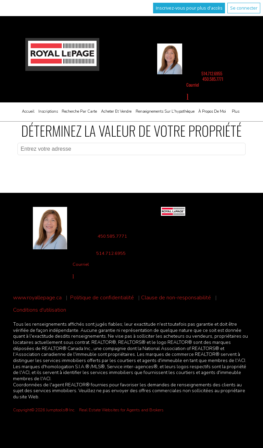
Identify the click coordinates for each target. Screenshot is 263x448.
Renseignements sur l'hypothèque (165, 111)
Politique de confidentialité (102, 297)
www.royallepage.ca (37, 297)
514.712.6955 (211, 73)
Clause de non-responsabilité (176, 297)
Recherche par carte (79, 111)
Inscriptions (48, 111)
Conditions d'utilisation (39, 310)
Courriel (192, 85)
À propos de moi (212, 111)
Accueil (28, 111)
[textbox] (131, 149)
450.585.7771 (212, 79)
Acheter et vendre (116, 111)
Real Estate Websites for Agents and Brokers (121, 410)
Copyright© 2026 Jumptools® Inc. (44, 410)
